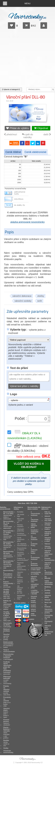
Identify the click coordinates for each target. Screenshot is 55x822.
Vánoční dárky (48, 596)
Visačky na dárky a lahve (6, 616)
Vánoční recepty (48, 524)
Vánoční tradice (48, 528)
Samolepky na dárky (7, 624)
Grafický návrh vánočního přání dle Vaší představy (7, 668)
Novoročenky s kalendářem (8, 575)
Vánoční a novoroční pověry (48, 611)
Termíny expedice (20, 525)
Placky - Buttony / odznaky (6, 733)
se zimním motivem (34, 537)
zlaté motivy (33, 614)
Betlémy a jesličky (48, 588)
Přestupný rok (48, 622)
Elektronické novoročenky (8, 644)
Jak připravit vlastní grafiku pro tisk (20, 589)
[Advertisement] (27, 59)
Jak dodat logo (20, 515)
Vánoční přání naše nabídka (20, 574)
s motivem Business (34, 563)
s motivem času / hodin (34, 550)
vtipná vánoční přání (34, 525)
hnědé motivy (33, 601)
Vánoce (47, 544)
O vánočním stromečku (49, 572)
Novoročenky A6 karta (8, 555)
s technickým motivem (35, 557)
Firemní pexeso (6, 722)
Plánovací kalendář (7, 680)
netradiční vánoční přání (35, 586)
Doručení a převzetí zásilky (20, 554)
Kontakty (20, 512)
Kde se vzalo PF (48, 512)
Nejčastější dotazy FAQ (21, 597)
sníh (39, 301)
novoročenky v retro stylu (36, 568)
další (47, 134)
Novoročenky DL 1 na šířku (8, 515)
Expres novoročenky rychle (8, 584)
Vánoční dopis (6, 713)
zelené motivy (33, 610)
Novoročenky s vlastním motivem (8, 656)
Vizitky (5, 748)
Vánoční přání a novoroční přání (48, 553)
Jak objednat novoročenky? (22, 544)
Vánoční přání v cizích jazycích (48, 565)
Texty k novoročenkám (9, 650)
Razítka (6, 742)
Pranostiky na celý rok (49, 617)
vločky (40, 296)
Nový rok (48, 602)
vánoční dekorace (21, 296)
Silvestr (47, 600)
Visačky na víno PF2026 (6, 594)
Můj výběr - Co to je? (20, 520)
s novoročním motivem (35, 513)
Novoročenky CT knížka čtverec (8, 535)
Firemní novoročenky (50, 559)
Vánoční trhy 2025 (48, 519)
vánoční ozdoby (23, 301)
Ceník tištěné (13, 152)
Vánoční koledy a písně (48, 533)
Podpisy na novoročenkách (22, 559)
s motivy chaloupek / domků (35, 592)
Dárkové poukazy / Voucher (6, 634)
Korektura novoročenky (21, 534)
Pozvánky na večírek (7, 701)
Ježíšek (47, 593)
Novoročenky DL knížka (8, 545)
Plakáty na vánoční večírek (6, 690)
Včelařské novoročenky (8, 751)
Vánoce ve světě (48, 547)
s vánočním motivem (34, 519)
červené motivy (34, 597)
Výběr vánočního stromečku (49, 582)
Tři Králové (48, 606)
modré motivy (33, 606)
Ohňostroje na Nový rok (49, 633)
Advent (47, 516)
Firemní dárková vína (20, 581)
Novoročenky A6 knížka (8, 564)
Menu (27, 3)
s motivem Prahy (34, 543)
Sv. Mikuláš (48, 577)
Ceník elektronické (35, 152)
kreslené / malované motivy (34, 531)
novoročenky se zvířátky (36, 573)
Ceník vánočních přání (20, 539)
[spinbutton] (38, 418)
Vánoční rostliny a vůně (48, 539)
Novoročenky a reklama (21, 549)
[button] (49, 417)
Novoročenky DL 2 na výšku (8, 524)
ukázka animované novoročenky (27, 222)
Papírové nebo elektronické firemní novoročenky (21, 566)
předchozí (10, 134)
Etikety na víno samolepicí (7, 605)
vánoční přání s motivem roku (34, 579)
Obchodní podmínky (20, 530)
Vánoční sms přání (48, 627)
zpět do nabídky (27, 136)
